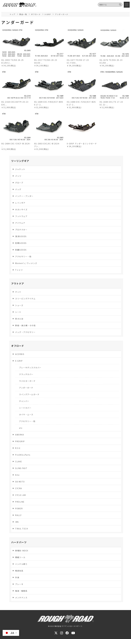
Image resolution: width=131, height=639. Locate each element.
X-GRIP (19, 361)
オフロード (17, 345)
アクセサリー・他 (23, 256)
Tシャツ (19, 270)
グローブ (19, 182)
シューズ (19, 305)
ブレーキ (19, 584)
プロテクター (21, 229)
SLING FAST (21, 468)
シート (18, 312)
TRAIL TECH (21, 528)
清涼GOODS (21, 236)
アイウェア (20, 223)
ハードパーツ (19, 542)
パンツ (18, 176)
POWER (19, 508)
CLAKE (18, 461)
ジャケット (20, 169)
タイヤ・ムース (26, 414)
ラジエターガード (27, 381)
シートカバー (25, 407)
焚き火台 (19, 318)
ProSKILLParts (22, 454)
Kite (17, 475)
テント (18, 292)
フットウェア (21, 216)
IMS (17, 522)
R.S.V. (18, 448)
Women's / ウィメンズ (26, 263)
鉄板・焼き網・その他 (25, 325)
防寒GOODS (21, 243)
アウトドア (17, 283)
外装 (17, 577)
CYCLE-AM (20, 495)
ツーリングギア (20, 161)
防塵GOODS (21, 249)
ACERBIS (19, 354)
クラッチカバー (26, 374)
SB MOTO (20, 481)
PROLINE (19, 501)
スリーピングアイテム (25, 298)
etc (21, 428)
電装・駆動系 (21, 591)
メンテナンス (21, 597)
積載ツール (20, 557)
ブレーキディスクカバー (30, 367)
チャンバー (24, 401)
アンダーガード (26, 387)
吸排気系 (19, 570)
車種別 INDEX (21, 550)
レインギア (20, 202)
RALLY (18, 515)
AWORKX (19, 434)
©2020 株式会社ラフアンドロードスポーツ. (65, 626)
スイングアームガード (29, 394)
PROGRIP (20, 441)
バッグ (18, 189)
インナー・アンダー (24, 196)
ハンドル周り (21, 564)
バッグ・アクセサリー (25, 332)
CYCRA (18, 488)
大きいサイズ (21, 209)
